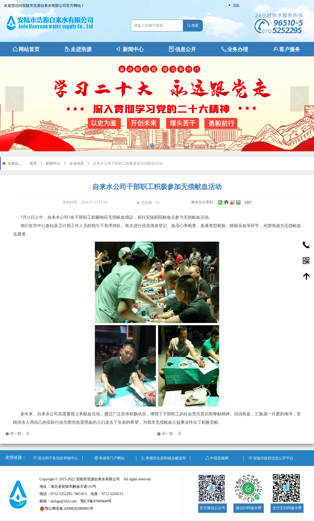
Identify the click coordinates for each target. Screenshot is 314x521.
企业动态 (76, 163)
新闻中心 (53, 163)
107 (248, 202)
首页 (33, 163)
